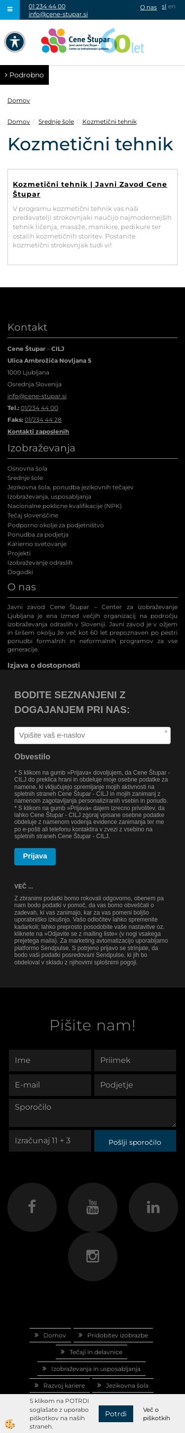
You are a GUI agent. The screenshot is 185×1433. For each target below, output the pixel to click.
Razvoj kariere (64, 1385)
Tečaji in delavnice (96, 1352)
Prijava (35, 856)
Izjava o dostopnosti (43, 665)
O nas (148, 7)
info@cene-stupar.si (58, 14)
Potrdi (116, 1413)
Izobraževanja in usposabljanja (96, 1368)
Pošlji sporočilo (135, 1142)
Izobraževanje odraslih (40, 562)
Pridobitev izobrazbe (117, 1335)
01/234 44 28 (43, 419)
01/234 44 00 (39, 407)
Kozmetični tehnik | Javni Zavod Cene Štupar (90, 189)
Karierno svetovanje (37, 543)
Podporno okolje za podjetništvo (55, 525)
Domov (18, 100)
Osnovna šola (27, 468)
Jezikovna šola (127, 1385)
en (172, 6)
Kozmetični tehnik (109, 121)
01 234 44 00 (47, 6)
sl (164, 6)
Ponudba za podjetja (38, 534)
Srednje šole (56, 121)
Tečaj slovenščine (32, 515)
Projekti (19, 553)
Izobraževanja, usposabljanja (49, 496)
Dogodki (20, 572)
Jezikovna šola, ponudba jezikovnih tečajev (70, 487)
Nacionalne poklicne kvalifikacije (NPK (63, 506)
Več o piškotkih (156, 1414)
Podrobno (24, 74)
